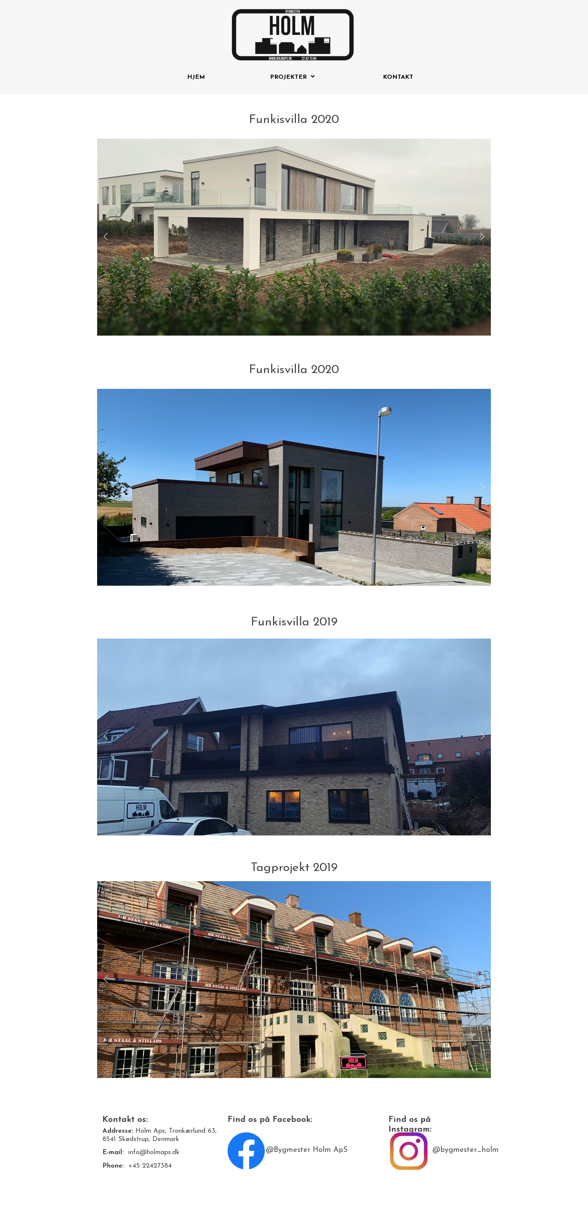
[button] (105, 237)
